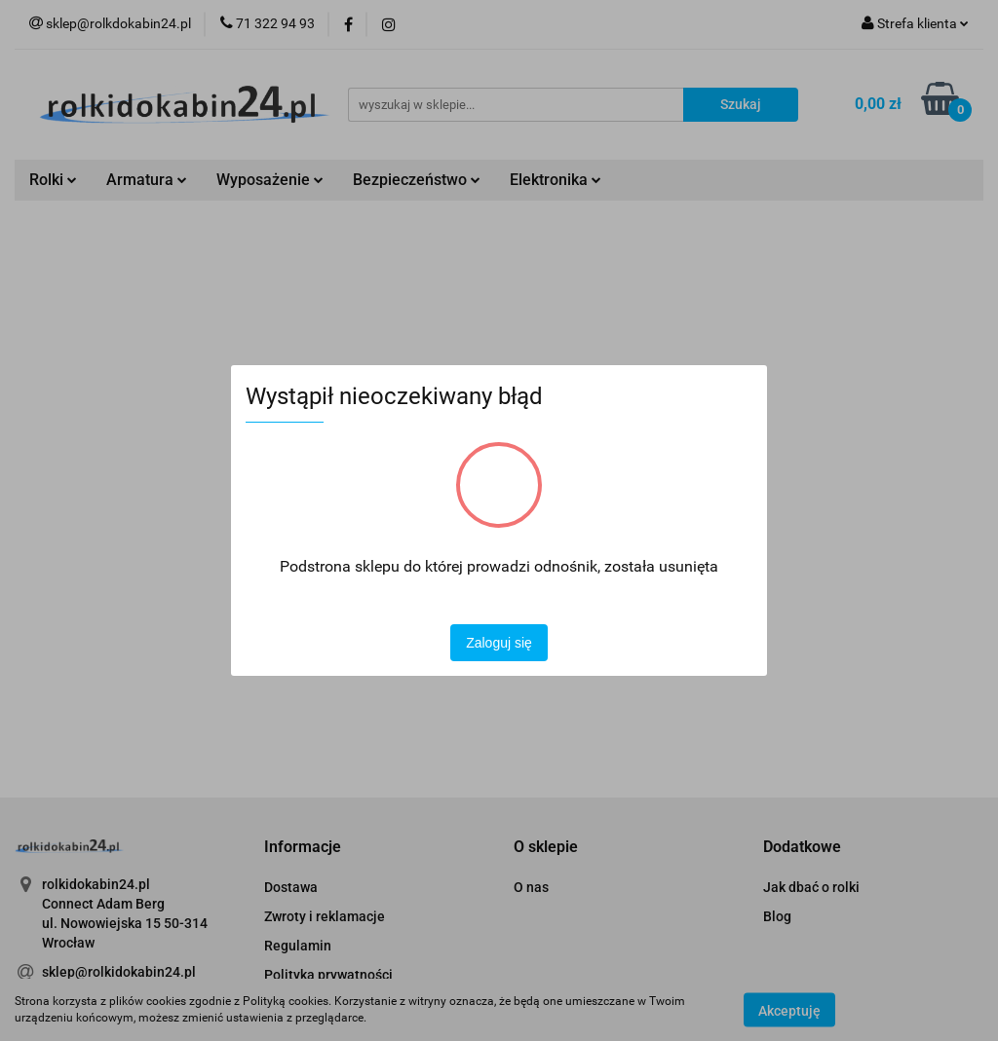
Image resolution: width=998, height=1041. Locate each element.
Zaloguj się (499, 643)
